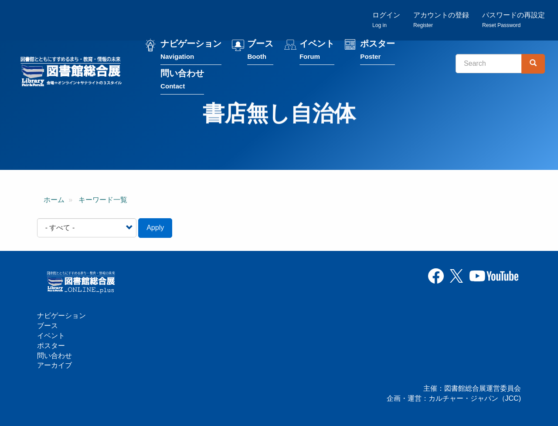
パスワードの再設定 (513, 19)
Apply (155, 227)
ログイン (386, 19)
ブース (260, 52)
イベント (316, 52)
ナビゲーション (190, 52)
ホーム (54, 199)
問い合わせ (182, 81)
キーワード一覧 (102, 199)
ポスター (377, 52)
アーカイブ (54, 365)
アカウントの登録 (441, 19)
